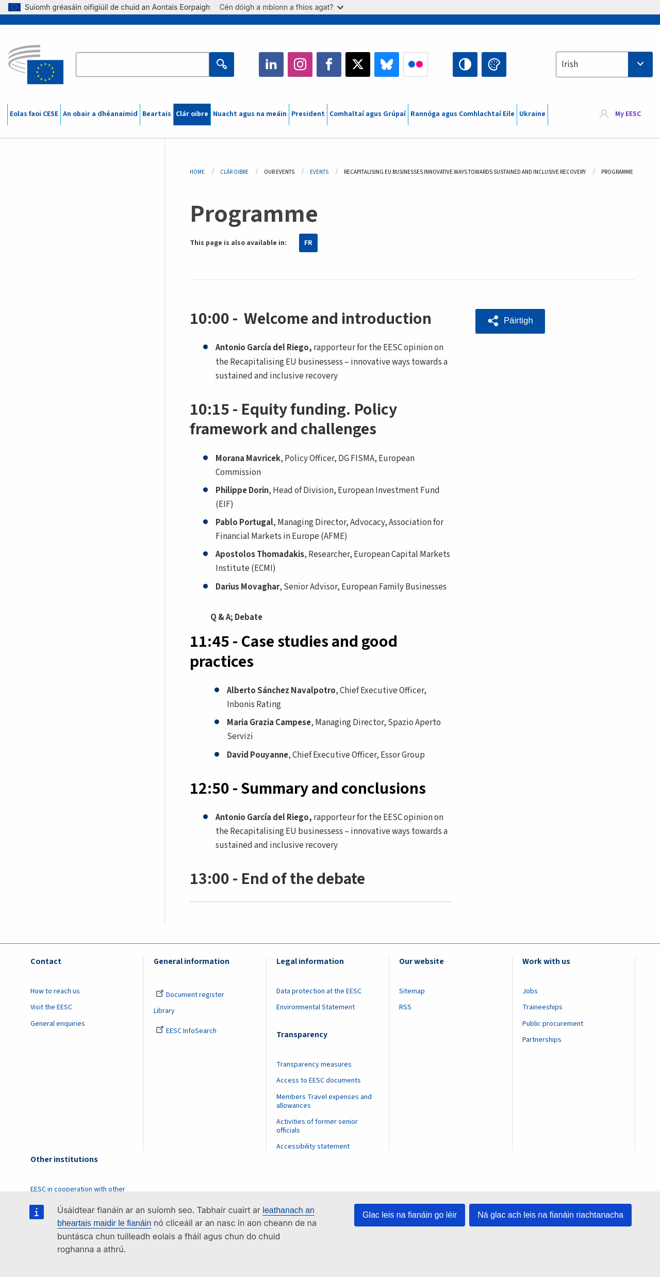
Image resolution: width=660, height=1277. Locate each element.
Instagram (300, 64)
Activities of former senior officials (317, 1126)
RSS (405, 1007)
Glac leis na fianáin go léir (409, 1214)
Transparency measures (314, 1064)
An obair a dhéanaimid (100, 114)
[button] (510, 321)
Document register (190, 995)
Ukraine (532, 114)
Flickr (415, 64)
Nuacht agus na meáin (250, 114)
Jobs (530, 991)
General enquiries (57, 1024)
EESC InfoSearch (186, 1031)
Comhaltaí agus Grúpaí (367, 114)
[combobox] (604, 64)
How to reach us (55, 991)
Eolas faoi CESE (34, 114)
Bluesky (386, 64)
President (308, 114)
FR (308, 243)
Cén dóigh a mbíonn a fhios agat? (281, 7)
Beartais (156, 114)
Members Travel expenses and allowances (324, 1101)
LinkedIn (271, 64)
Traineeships (542, 1007)
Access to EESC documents (318, 1080)
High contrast (465, 64)
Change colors (494, 64)
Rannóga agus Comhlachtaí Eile (462, 114)
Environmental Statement (315, 1007)
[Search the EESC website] (142, 64)
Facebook (329, 64)
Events (319, 172)
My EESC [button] (628, 114)
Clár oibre (192, 114)
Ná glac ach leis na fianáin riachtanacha (550, 1214)
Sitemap (412, 991)
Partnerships (542, 1040)
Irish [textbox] (570, 64)
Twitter (357, 64)
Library (164, 1011)
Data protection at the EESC (318, 991)
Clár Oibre (234, 172)
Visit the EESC (51, 1007)
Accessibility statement (313, 1146)
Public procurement (552, 1024)
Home (197, 172)
